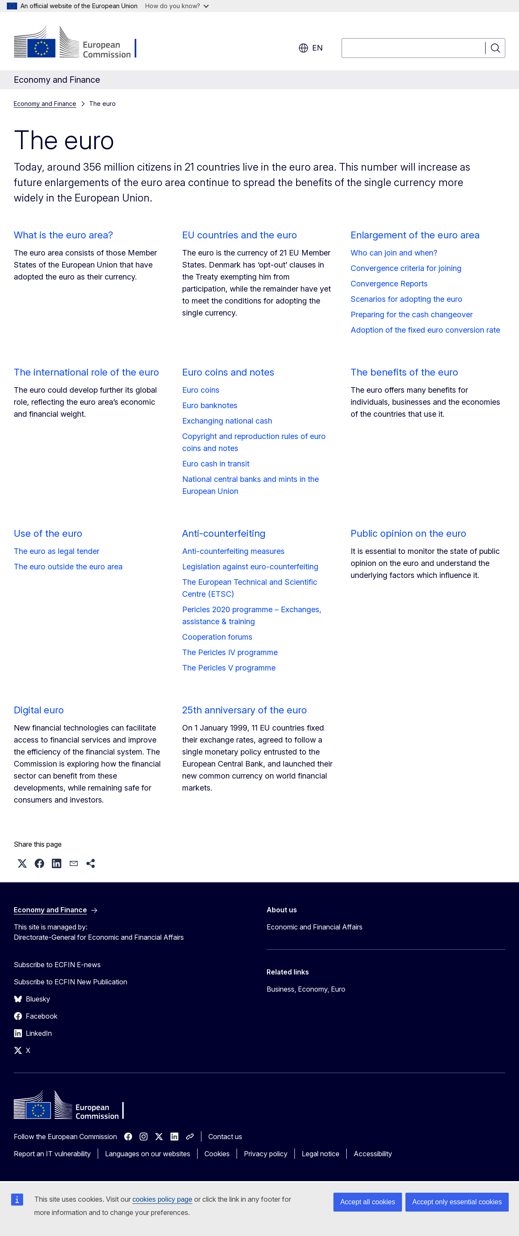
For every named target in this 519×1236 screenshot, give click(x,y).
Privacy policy (266, 1153)
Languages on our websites (147, 1153)
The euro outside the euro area (68, 566)
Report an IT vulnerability (52, 1153)
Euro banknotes (209, 405)
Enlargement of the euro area (415, 235)
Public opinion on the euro (408, 533)
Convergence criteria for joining (406, 268)
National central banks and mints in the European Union (250, 485)
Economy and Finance (45, 103)
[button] (22, 863)
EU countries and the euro (239, 235)
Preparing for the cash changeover (412, 314)
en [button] (310, 48)
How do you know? (177, 5)
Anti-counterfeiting (223, 533)
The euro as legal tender (56, 551)
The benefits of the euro (404, 372)
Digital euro (39, 710)
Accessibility (373, 1153)
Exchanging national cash (227, 420)
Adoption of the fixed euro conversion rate (425, 329)
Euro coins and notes (228, 372)
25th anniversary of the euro (244, 710)
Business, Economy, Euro (306, 989)
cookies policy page (162, 1199)
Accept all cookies (367, 1202)
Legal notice (320, 1153)
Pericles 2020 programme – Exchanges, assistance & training (251, 615)
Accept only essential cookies (457, 1202)
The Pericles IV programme (230, 652)
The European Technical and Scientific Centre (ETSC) (249, 587)
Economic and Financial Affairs (315, 927)
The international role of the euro (86, 372)
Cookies (217, 1153)
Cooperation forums (217, 636)
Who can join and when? (394, 252)
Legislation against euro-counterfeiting (250, 566)
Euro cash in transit (215, 463)
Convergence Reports (389, 283)
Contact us (225, 1136)
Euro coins (200, 389)
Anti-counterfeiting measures (233, 551)
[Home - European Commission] (83, 43)
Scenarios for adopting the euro (406, 299)
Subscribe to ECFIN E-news (57, 964)
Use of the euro (48, 533)
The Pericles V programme (229, 667)
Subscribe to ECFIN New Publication (70, 981)
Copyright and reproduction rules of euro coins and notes (254, 442)
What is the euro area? (63, 235)
